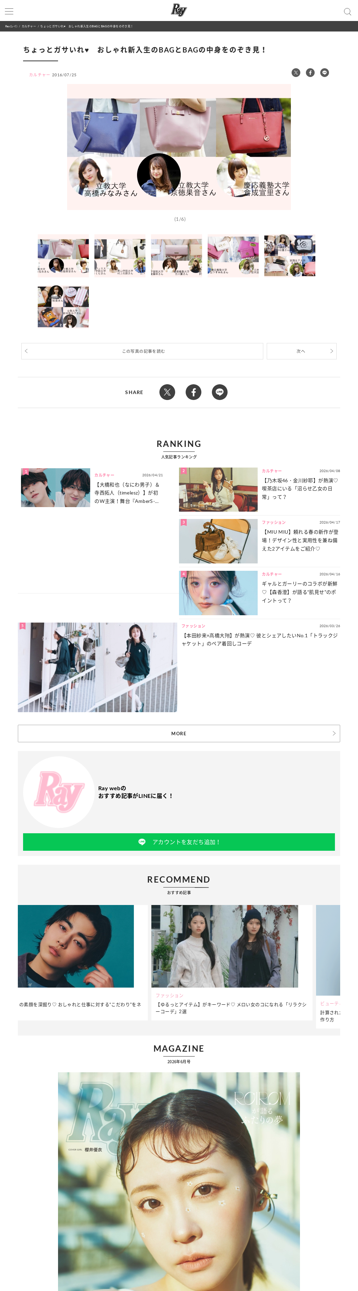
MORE (178, 733)
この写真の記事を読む (143, 351)
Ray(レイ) (11, 26)
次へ (300, 351)
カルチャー (29, 26)
